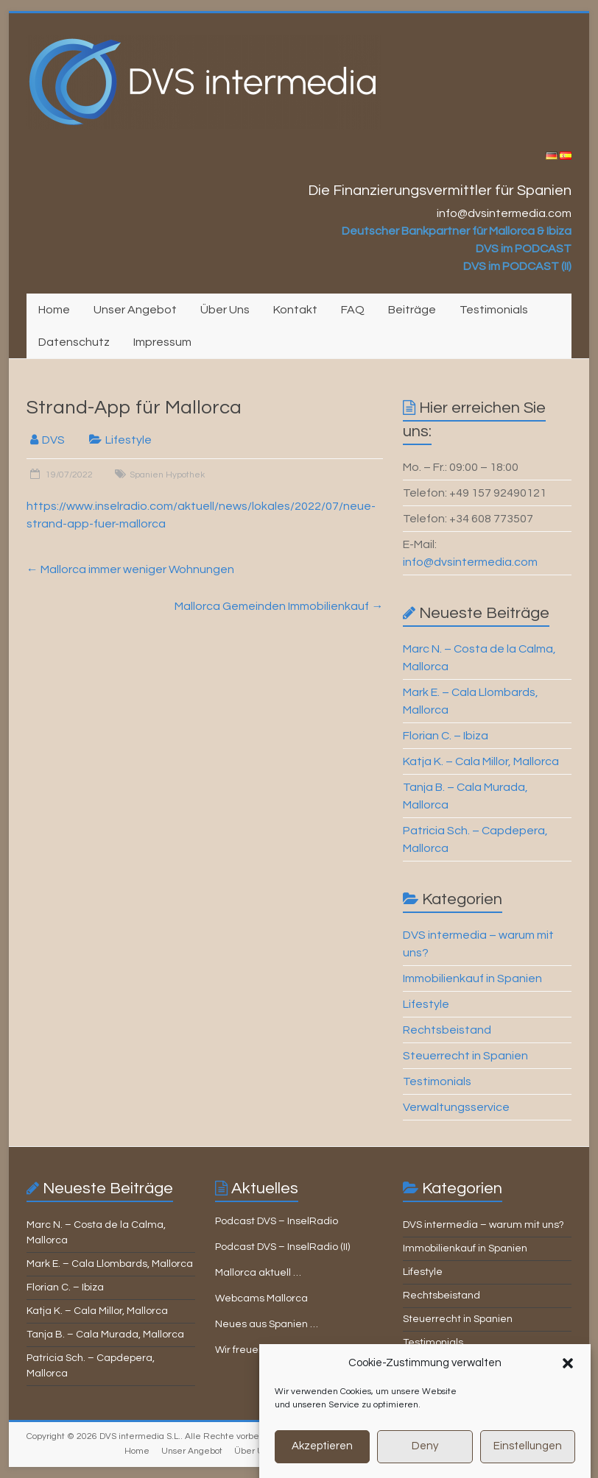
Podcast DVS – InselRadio (276, 1221)
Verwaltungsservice (456, 1107)
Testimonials (494, 310)
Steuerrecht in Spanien (465, 1056)
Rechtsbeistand (447, 1030)
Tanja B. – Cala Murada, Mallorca (105, 1334)
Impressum (162, 342)
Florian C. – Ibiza (445, 736)
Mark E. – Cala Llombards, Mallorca (110, 1264)
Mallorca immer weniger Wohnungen (130, 569)
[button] (567, 1380)
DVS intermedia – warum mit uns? (483, 1225)
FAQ (353, 310)
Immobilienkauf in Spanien (472, 978)
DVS (53, 440)
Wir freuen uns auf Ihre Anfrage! (290, 1350)
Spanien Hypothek (167, 475)
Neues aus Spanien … (266, 1324)
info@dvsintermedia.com (470, 562)
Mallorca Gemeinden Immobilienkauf (279, 606)
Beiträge (412, 310)
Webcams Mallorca (261, 1298)
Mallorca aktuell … (258, 1273)
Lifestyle (128, 440)
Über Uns (225, 310)
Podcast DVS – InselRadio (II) (282, 1247)
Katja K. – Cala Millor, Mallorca (481, 761)
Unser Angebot (135, 310)
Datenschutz (74, 342)
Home (54, 310)
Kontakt (295, 310)
